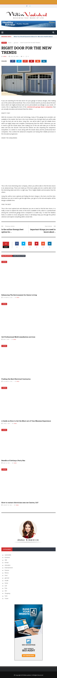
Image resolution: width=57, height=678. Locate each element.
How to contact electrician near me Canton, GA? (19, 503)
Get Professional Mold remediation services (18, 337)
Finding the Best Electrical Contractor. (16, 379)
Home (6, 583)
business (7, 557)
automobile (8, 555)
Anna (4, 56)
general (4, 42)
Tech (6, 596)
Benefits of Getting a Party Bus (13, 460)
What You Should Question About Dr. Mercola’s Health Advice (33, 36)
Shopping (7, 593)
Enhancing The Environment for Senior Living (19, 295)
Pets (6, 588)
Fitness (7, 573)
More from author (19, 256)
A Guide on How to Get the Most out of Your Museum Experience (26, 421)
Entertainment (9, 568)
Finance (7, 570)
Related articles (7, 256)
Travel (6, 598)
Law (6, 586)
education (7, 565)
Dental (6, 562)
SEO (6, 591)
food (6, 575)
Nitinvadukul (27, 675)
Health (6, 580)
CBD (6, 560)
